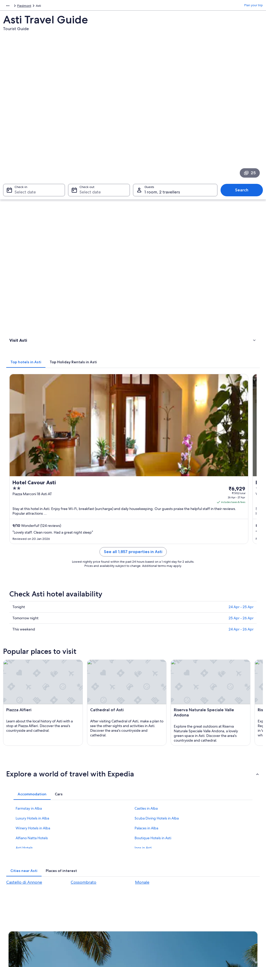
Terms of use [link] (147, 855)
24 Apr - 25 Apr (241, 329)
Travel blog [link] (81, 897)
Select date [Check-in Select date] (22, 126)
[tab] (90, 154)
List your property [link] (20, 855)
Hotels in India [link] (83, 847)
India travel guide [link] (85, 838)
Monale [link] (142, 674)
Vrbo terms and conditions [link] (157, 872)
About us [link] (14, 838)
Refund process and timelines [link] (224, 859)
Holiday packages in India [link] (91, 863)
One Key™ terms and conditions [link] (160, 863)
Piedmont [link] (35, 6)
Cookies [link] (143, 847)
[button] (133, 566)
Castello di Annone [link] (24, 674)
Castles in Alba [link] (146, 600)
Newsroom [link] (16, 872)
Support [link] (209, 838)
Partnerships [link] (17, 863)
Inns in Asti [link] (143, 640)
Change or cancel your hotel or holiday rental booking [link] (230, 849)
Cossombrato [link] (83, 674)
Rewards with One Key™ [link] (90, 905)
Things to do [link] (19, 183)
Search (244, 124)
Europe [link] (8, 6)
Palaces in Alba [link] (146, 620)
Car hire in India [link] (84, 880)
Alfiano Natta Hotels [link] (32, 630)
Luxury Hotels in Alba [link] (32, 610)
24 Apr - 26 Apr (241, 352)
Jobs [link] (11, 847)
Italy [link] (21, 6)
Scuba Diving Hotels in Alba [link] (157, 610)
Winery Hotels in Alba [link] (33, 620)
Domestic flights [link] (84, 872)
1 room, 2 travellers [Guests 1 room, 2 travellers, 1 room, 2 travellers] (162, 126)
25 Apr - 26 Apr (241, 340)
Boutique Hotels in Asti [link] (153, 630)
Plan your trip (253, 6)
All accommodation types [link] (91, 888)
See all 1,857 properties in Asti (165, 280)
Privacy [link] (143, 838)
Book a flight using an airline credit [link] (227, 867)
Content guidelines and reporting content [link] (161, 882)
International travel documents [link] (224, 876)
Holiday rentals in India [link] (89, 855)
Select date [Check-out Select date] (88, 126)
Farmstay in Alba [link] (29, 600)
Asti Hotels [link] (24, 640)
